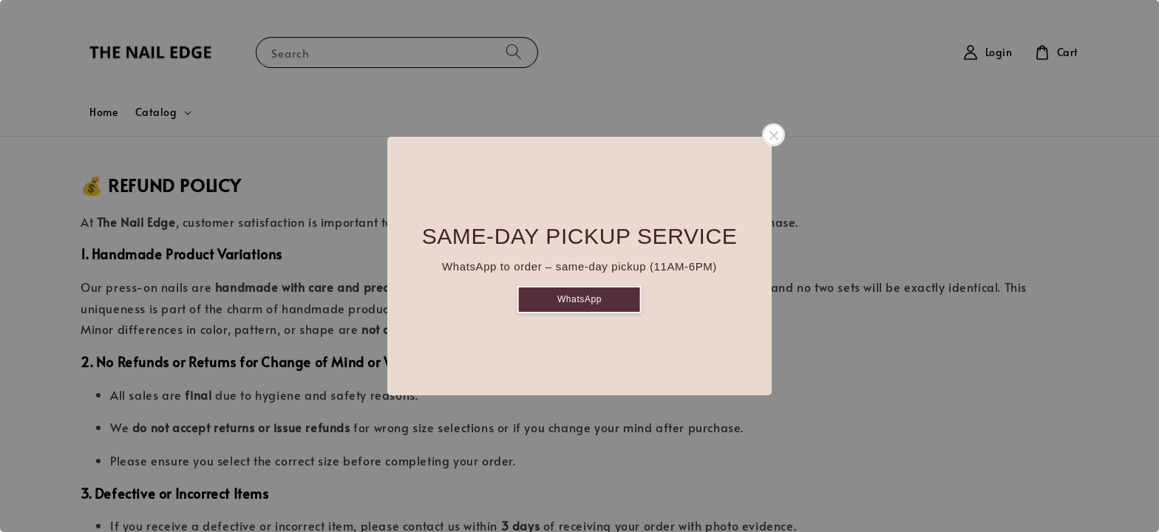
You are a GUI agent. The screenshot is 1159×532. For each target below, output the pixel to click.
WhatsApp (579, 299)
